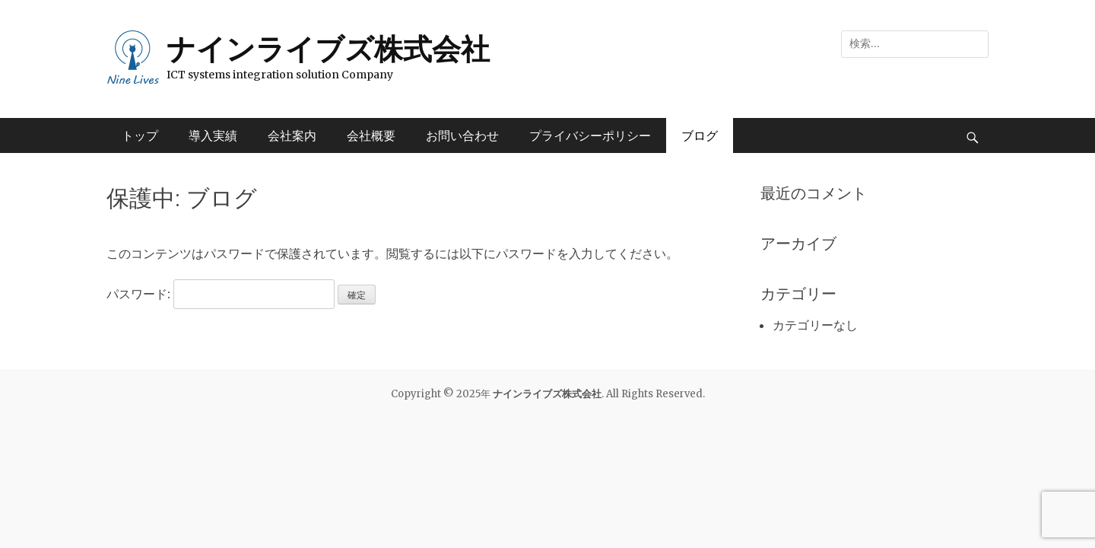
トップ (140, 135)
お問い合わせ (462, 135)
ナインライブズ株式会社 (328, 49)
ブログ (699, 135)
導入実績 (213, 135)
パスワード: (220, 293)
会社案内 (292, 135)
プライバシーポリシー (590, 135)
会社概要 (371, 135)
